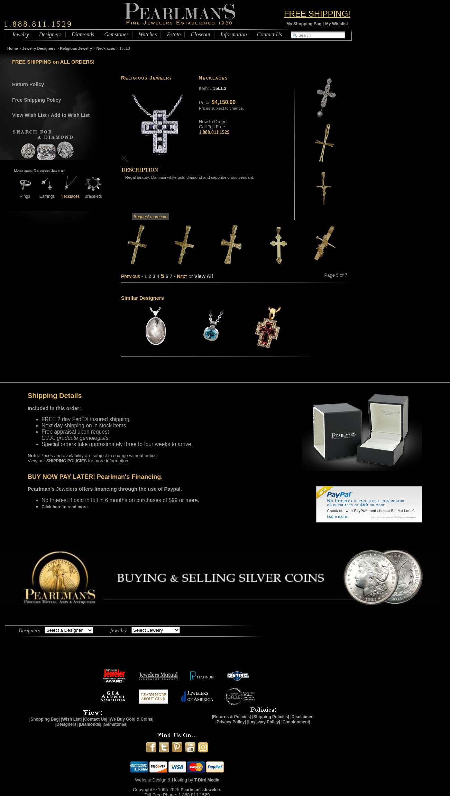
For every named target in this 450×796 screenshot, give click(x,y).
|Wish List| (71, 719)
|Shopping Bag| (44, 719)
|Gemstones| (115, 724)
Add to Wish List (70, 115)
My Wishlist (336, 23)
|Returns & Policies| (231, 716)
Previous (130, 276)
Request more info (150, 216)
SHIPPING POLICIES (66, 461)
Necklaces (106, 48)
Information (233, 34)
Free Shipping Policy (36, 100)
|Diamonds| (90, 724)
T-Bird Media (206, 780)
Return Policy (28, 84)
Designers (50, 34)
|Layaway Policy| (263, 722)
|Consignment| (296, 722)
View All (203, 276)
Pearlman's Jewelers (201, 789)
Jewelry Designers (39, 48)
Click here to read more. (65, 507)
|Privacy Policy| (230, 722)
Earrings (47, 194)
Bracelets (93, 194)
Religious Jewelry (76, 48)
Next (182, 276)
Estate (174, 34)
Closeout (200, 34)
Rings (25, 194)
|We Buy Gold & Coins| (131, 719)
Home (12, 48)
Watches (148, 34)
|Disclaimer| (301, 716)
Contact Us (269, 34)
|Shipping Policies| (270, 716)
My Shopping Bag (303, 23)
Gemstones (116, 34)
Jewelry (20, 34)
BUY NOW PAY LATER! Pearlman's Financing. (95, 476)
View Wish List (29, 115)
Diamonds (83, 34)
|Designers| (66, 724)
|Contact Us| (95, 719)
